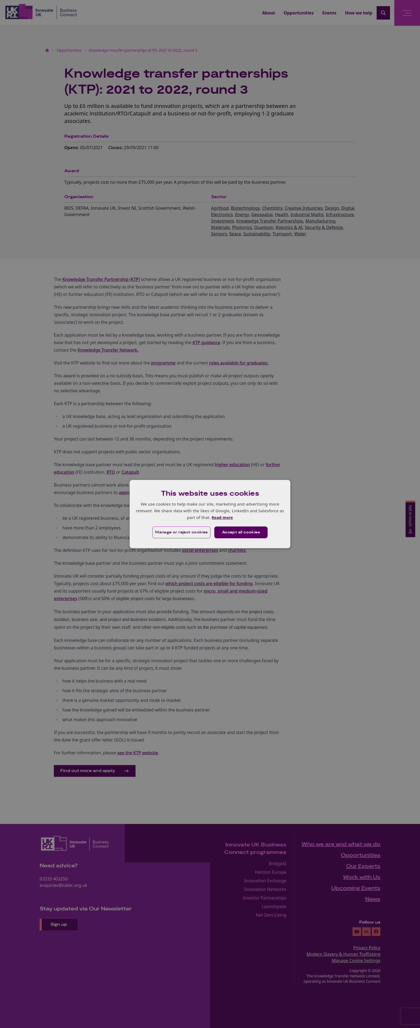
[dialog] (210, 514)
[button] (181, 532)
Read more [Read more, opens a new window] (222, 517)
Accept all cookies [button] (241, 532)
